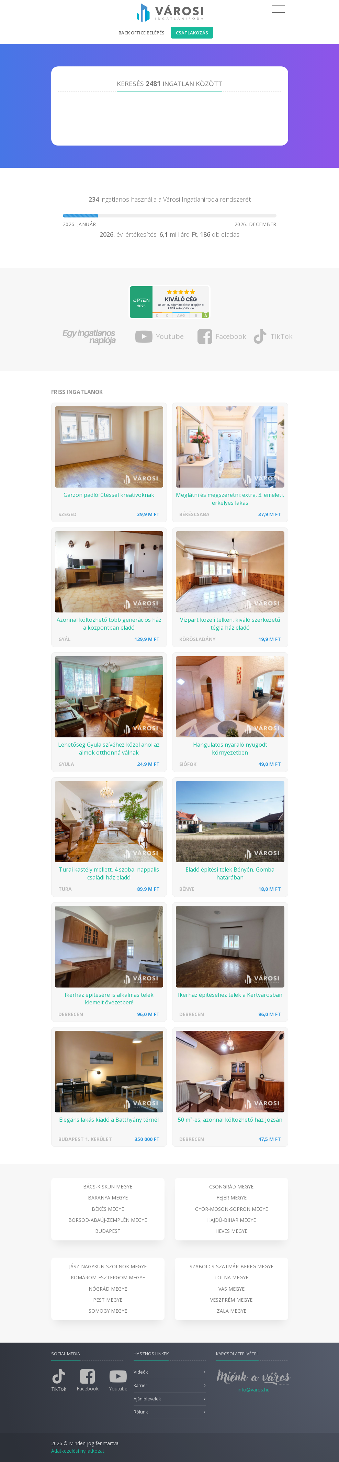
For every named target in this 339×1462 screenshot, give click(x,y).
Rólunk (141, 1412)
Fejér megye (231, 1197)
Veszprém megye (231, 1299)
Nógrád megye (108, 1288)
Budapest (108, 1231)
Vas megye (231, 1288)
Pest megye (107, 1299)
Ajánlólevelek (147, 1399)
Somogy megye (108, 1311)
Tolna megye (231, 1277)
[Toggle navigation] (278, 9)
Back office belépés (141, 33)
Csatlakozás (192, 33)
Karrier (140, 1385)
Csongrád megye (231, 1186)
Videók (141, 1372)
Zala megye (231, 1311)
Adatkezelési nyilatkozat (77, 1451)
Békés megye (108, 1209)
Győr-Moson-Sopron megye (231, 1209)
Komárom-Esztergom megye (108, 1277)
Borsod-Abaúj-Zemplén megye (107, 1220)
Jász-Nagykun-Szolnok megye (108, 1266)
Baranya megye (108, 1197)
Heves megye (231, 1231)
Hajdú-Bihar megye (231, 1220)
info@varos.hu (254, 1389)
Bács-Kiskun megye (107, 1186)
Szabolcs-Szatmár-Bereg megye (231, 1266)
